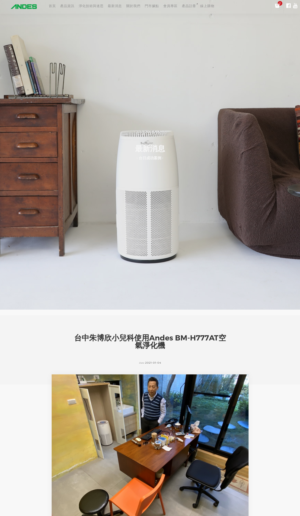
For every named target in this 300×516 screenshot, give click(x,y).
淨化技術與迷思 (99, 6)
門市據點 (173, 6)
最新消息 (128, 6)
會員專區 (196, 6)
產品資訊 (72, 6)
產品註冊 (219, 6)
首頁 (52, 6)
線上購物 (242, 6)
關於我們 (151, 6)
